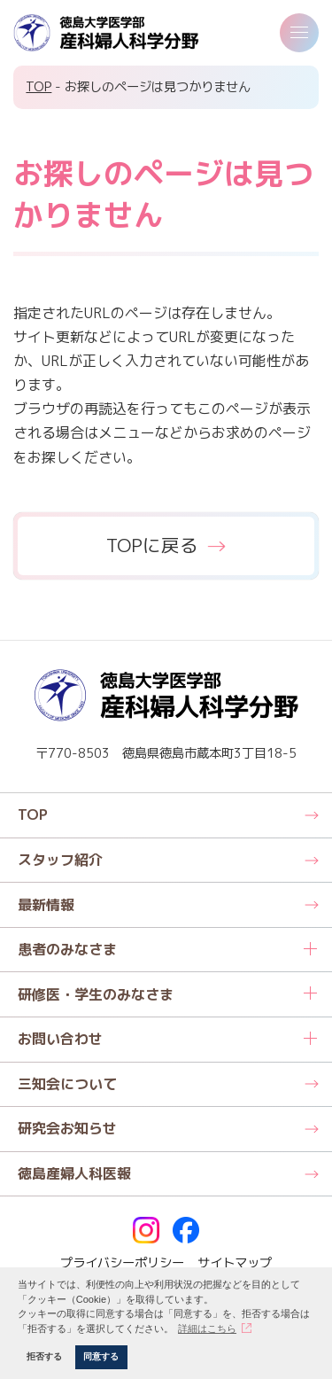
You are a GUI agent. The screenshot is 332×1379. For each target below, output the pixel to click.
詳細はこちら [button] (207, 1328)
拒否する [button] (44, 1356)
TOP (38, 87)
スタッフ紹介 (60, 859)
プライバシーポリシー (122, 1263)
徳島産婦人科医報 (74, 1173)
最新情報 (46, 905)
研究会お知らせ (67, 1128)
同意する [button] (101, 1356)
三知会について (67, 1084)
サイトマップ (234, 1263)
